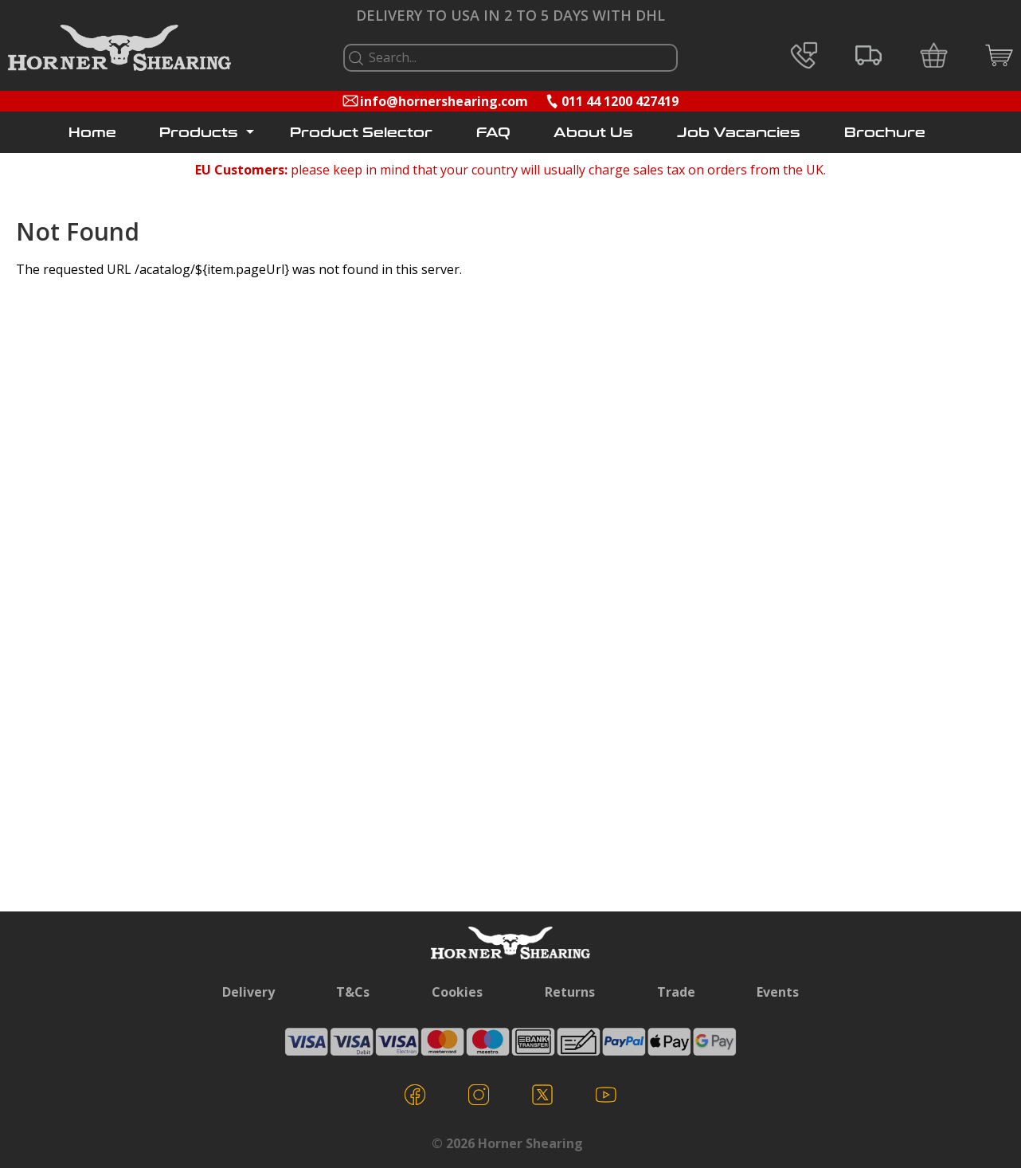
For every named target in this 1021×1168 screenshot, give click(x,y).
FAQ (493, 132)
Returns (570, 992)
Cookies (457, 992)
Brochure (884, 132)
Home (92, 132)
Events (778, 992)
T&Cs (353, 992)
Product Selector (361, 132)
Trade (676, 992)
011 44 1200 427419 (620, 101)
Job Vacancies (738, 132)
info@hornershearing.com (444, 101)
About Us (593, 132)
